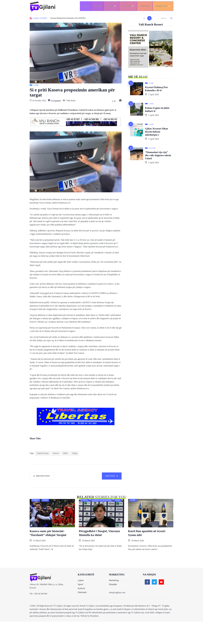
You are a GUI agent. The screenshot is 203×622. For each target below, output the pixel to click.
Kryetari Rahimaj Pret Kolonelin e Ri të (156, 89)
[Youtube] (161, 582)
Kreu (82, 6)
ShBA (65, 453)
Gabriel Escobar (43, 453)
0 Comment (56, 100)
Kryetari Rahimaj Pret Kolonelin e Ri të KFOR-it (68, 18)
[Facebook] (147, 582)
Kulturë (127, 6)
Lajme (95, 6)
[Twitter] (154, 582)
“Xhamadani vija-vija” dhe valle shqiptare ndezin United (158, 155)
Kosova (56, 453)
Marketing (162, 6)
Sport (109, 6)
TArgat (74, 453)
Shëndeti (144, 6)
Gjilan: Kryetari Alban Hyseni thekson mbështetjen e (156, 131)
